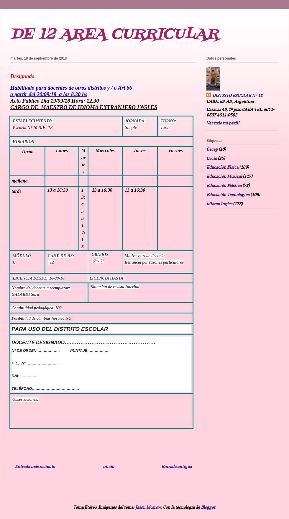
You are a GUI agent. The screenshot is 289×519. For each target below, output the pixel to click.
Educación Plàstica (224, 185)
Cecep (212, 149)
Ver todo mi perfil (222, 122)
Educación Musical (224, 176)
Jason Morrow (148, 507)
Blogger (208, 507)
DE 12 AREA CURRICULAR (114, 34)
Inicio (108, 466)
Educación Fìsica (222, 167)
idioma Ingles (219, 203)
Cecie (211, 158)
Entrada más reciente (35, 466)
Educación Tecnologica (227, 194)
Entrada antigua (176, 466)
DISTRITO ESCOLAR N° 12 (237, 95)
